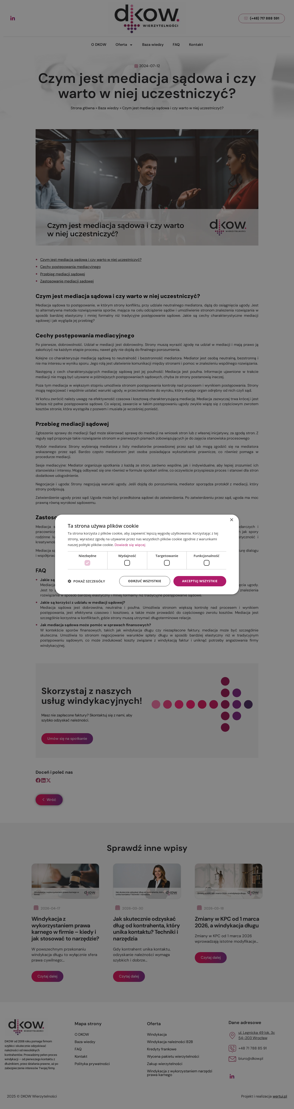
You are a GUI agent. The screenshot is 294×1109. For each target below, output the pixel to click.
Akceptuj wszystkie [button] (200, 581)
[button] (86, 581)
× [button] (231, 520)
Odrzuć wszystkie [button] (144, 581)
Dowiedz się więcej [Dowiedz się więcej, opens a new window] (130, 545)
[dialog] (147, 554)
